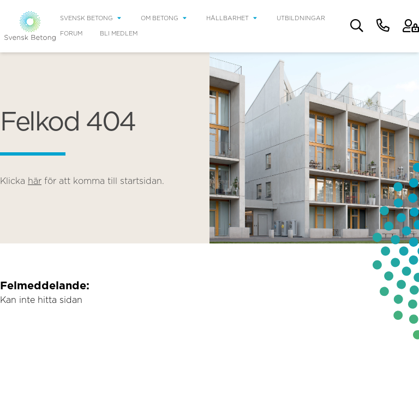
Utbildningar (301, 18)
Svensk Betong (86, 18)
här (34, 181)
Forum (71, 34)
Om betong (159, 18)
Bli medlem (118, 34)
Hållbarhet (227, 18)
